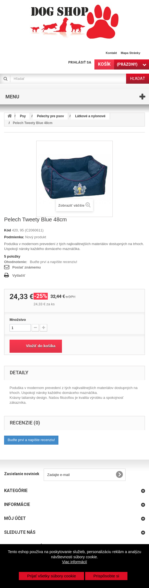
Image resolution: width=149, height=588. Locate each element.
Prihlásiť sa (79, 62)
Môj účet (15, 518)
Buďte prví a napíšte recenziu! (53, 262)
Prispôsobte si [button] (106, 576)
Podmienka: (14, 237)
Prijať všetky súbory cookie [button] (51, 576)
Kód (7, 230)
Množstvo (18, 320)
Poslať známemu (26, 267)
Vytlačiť (18, 275)
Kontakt (111, 53)
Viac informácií (74, 562)
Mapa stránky (130, 53)
